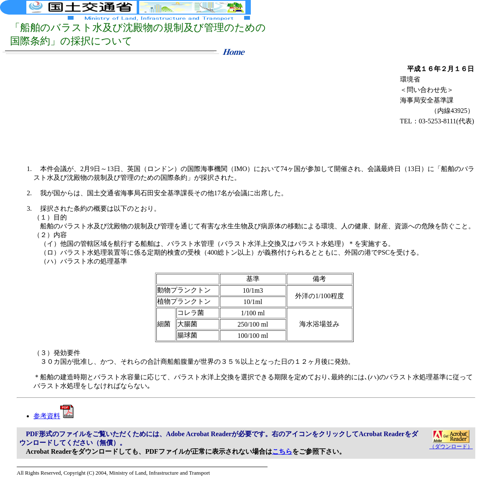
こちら (282, 451)
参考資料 (53, 415)
